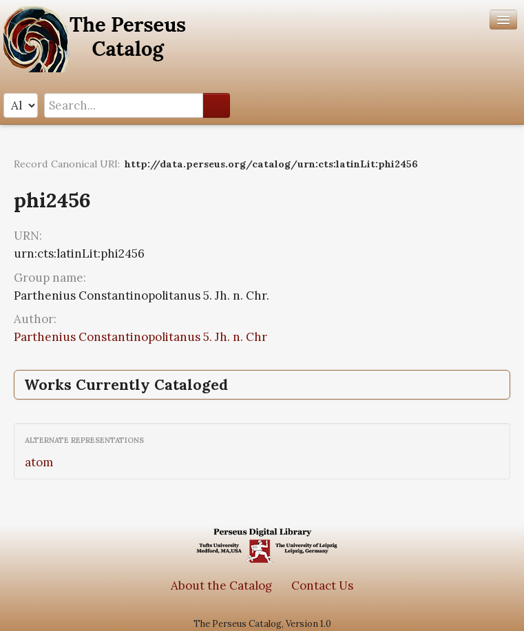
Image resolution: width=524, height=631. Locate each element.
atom (39, 462)
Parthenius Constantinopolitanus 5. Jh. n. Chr (140, 336)
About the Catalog (221, 585)
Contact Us (322, 585)
